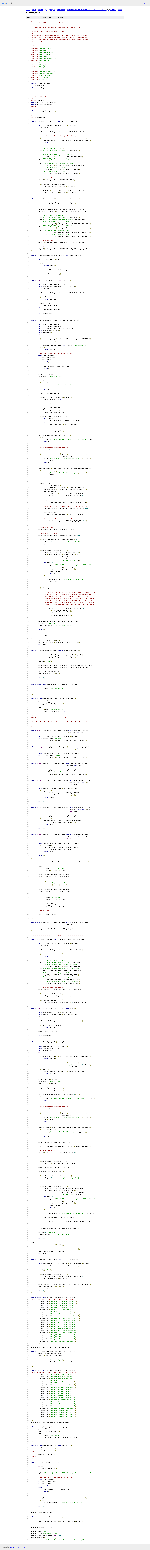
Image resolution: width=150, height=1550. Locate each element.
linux (28, 9)
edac (120, 9)
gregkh (52, 9)
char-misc (61, 9)
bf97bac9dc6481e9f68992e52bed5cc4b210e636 (87, 9)
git (46, 9)
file (67, 17)
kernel (40, 9)
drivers (113, 9)
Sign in (146, 3)
